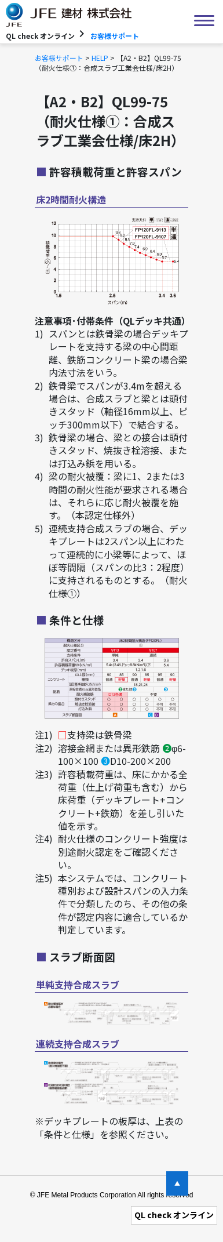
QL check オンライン (174, 1215)
